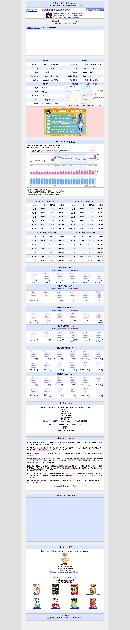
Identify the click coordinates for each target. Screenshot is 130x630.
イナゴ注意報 (72, 72)
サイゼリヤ (99, 341)
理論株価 (74, 64)
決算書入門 (37, 594)
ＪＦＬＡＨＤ (33, 341)
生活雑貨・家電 (98, 358)
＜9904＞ (48, 299)
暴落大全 (55, 594)
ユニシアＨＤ (85, 341)
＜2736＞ (100, 280)
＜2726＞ (48, 280)
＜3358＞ (61, 321)
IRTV (58, 424)
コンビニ (74, 358)
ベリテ (49, 301)
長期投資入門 (93, 608)
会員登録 (90, 9)
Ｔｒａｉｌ (60, 322)
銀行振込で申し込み (74, 17)
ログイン (99, 9)
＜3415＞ (87, 299)
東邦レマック (33, 301)
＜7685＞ (100, 321)
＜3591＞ (61, 280)
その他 (101, 369)
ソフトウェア (33, 322)
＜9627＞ (74, 321)
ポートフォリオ (31, 11)
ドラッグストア (85, 358)
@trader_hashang (57, 572)
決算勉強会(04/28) (48, 11)
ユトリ (75, 301)
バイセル (100, 322)
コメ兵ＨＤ (86, 322)
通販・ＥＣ (47, 369)
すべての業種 (33, 358)
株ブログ (76, 572)
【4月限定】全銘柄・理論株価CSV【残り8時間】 (66, 13)
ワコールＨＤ (59, 282)
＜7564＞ (61, 299)
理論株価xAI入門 (91, 594)
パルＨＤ (48, 282)
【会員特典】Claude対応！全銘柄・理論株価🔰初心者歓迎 (68, 15)
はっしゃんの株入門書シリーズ (65, 578)
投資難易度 (73, 80)
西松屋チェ (86, 282)
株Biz (79, 617)
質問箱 (101, 11)
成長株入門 (37, 608)
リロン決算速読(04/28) (61, 11)
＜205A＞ (48, 321)
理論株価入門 (74, 608)
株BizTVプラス (61, 495)
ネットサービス (85, 369)
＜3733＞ (35, 321)
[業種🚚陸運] (66, 9)
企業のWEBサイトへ (48, 104)
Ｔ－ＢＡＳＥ (85, 301)
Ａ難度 (86, 80)
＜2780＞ (87, 321)
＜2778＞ (35, 280)
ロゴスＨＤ (47, 322)
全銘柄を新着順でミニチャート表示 (63, 270)
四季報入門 (73, 594)
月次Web (56, 3)
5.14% (47, 76)
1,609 (86, 64)
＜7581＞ (100, 339)
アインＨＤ (73, 322)
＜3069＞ (35, 339)
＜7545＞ (87, 280)
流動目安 (35, 80)
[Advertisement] (65, 42)
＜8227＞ (74, 280)
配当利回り (34, 76)
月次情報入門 (55, 608)
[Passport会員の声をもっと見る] (65, 486)
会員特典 (89, 11)
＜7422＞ (35, 299)
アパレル (37, 28)
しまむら (74, 282)
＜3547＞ (87, 339)
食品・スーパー (59, 358)
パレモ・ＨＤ (33, 282)
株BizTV (68, 572)
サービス (74, 369)
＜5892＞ (74, 299)
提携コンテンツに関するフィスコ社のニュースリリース (61, 421)
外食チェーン (33, 369)
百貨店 (62, 369)
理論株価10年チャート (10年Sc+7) (83, 84)
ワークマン (60, 301)
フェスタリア (98, 282)
